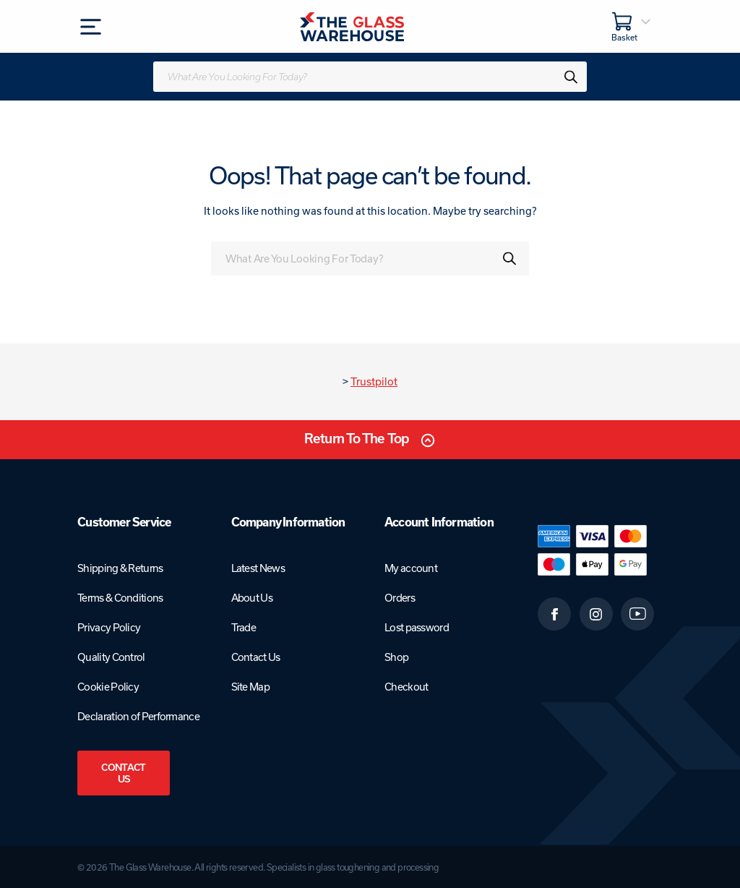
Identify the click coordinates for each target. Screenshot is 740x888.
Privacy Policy (108, 627)
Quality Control (111, 657)
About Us (251, 598)
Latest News (258, 568)
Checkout (406, 686)
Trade (244, 627)
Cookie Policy (108, 686)
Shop (396, 657)
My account (410, 568)
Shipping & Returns (120, 568)
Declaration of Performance (138, 716)
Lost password (416, 627)
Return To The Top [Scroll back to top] (356, 438)
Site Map (250, 686)
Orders (399, 598)
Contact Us (123, 773)
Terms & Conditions (120, 598)
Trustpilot (373, 381)
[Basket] (632, 26)
